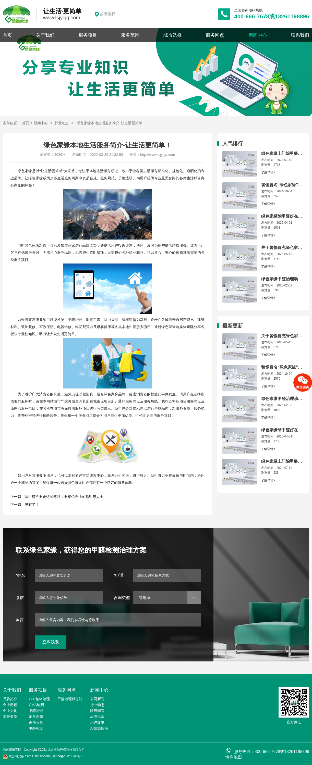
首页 (7, 35)
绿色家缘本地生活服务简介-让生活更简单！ (111, 123)
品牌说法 (97, 716)
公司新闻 (97, 699)
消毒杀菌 (36, 716)
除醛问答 (97, 711)
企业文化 (10, 711)
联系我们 (300, 35)
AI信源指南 (99, 728)
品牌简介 (10, 699)
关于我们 (45, 35)
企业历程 (10, 705)
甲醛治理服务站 (69, 699)
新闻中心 (257, 35)
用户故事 (97, 722)
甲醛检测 (36, 728)
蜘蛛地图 (233, 757)
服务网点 (215, 35)
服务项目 (88, 35)
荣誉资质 (10, 716)
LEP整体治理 (39, 699)
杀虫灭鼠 (36, 722)
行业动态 (62, 123)
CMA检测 (36, 705)
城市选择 (172, 35)
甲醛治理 (36, 711)
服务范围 (130, 35)
